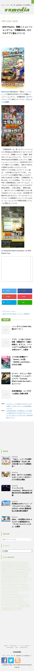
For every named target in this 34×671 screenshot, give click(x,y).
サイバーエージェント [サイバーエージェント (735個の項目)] (23, 589)
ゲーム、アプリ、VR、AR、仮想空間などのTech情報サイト (17, 655)
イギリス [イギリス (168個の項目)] (13, 579)
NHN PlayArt (13, 313)
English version (23, 647)
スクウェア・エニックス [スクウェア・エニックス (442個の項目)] (8, 596)
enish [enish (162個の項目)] (14, 566)
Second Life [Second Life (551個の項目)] (18, 576)
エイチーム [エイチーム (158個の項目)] (21, 579)
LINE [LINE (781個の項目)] (29, 569)
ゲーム (8, 311)
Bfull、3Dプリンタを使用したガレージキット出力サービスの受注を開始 (22, 477)
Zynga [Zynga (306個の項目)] (25, 576)
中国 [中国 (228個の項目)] (21, 605)
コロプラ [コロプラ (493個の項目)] (25, 586)
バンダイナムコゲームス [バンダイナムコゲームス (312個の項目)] (8, 602)
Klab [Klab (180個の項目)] (17, 569)
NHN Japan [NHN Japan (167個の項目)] (24, 572)
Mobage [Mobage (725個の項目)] (17, 572)
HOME (5, 645)
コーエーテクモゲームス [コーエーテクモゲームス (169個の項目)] (8, 589)
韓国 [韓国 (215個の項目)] (20, 609)
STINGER (16, 667)
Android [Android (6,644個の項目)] (10, 563)
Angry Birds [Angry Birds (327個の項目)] (17, 563)
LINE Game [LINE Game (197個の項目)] (5, 572)
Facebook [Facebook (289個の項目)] (19, 566)
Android (4, 313)
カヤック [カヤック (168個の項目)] (28, 579)
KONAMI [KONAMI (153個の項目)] (23, 569)
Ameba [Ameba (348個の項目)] (4, 563)
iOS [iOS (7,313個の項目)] (13, 569)
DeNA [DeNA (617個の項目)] (4, 566)
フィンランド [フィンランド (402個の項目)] (14, 605)
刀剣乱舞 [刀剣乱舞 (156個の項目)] (27, 605)
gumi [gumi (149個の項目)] (8, 569)
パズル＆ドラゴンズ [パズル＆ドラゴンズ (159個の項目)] (22, 602)
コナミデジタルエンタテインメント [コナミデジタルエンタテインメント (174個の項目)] (11, 586)
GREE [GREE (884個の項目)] (3, 569)
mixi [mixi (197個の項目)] (12, 572)
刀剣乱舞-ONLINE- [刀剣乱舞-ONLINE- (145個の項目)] (7, 609)
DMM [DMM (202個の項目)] (9, 566)
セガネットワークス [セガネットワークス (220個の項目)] (22, 596)
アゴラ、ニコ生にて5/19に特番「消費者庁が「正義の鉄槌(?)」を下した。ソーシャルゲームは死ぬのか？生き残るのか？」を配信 (22, 344)
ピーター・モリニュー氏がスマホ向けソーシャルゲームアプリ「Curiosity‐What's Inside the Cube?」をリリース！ (22, 379)
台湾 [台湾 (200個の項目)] (16, 609)
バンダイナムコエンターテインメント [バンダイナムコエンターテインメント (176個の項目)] (12, 599)
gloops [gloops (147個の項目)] (26, 566)
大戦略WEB (26, 313)
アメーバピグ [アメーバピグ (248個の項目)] (5, 579)
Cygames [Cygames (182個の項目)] (25, 563)
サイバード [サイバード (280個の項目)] (5, 592)
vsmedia (17, 652)
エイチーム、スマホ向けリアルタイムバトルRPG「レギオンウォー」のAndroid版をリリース (19, 406)
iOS (8, 313)
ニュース (13, 311)
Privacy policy (10, 647)
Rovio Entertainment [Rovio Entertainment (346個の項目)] (7, 576)
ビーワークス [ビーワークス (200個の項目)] (5, 605)
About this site (13, 645)
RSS (17, 647)
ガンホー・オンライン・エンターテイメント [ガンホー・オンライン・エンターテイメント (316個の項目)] (14, 582)
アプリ (4, 311)
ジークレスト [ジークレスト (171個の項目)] (13, 592)
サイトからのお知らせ (24, 645)
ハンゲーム (20, 313)
